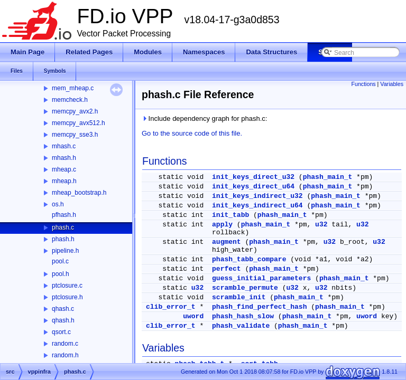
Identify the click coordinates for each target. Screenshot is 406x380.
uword (193, 316)
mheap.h (64, 181)
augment (226, 242)
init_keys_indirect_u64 (257, 206)
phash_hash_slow (243, 316)
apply (222, 225)
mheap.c (64, 169)
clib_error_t (171, 307)
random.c (65, 343)
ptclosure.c (67, 285)
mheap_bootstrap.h (79, 192)
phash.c (63, 227)
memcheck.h (70, 99)
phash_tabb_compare (249, 259)
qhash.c (63, 308)
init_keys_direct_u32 (253, 177)
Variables (391, 84)
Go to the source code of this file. (192, 133)
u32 (321, 225)
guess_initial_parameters (261, 278)
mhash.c (64, 146)
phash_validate (241, 326)
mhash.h (64, 158)
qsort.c (61, 332)
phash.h (63, 239)
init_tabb (230, 215)
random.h (65, 355)
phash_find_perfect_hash (259, 307)
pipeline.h (65, 250)
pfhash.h (64, 214)
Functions (363, 84)
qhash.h (63, 320)
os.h (58, 204)
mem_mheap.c (73, 88)
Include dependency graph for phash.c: (204, 118)
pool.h (60, 274)
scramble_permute (245, 288)
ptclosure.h (67, 297)
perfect (226, 269)
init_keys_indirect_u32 (257, 196)
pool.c (60, 261)
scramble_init (238, 297)
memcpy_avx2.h (75, 111)
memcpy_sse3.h (75, 134)
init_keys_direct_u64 (253, 187)
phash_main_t (328, 177)
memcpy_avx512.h (78, 123)
